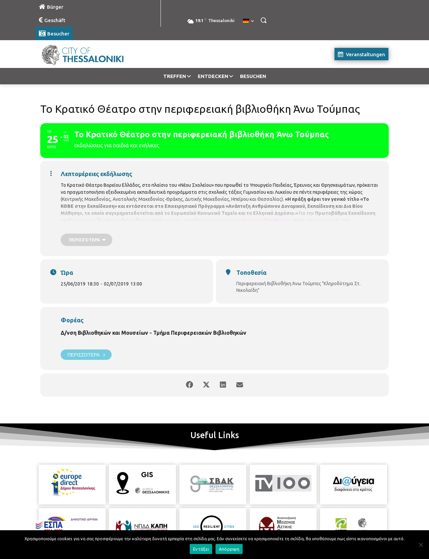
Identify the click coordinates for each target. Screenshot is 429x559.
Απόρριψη (229, 549)
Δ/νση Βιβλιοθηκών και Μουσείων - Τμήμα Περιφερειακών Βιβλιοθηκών (153, 333)
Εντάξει (201, 549)
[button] (263, 20)
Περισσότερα (86, 354)
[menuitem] (248, 21)
